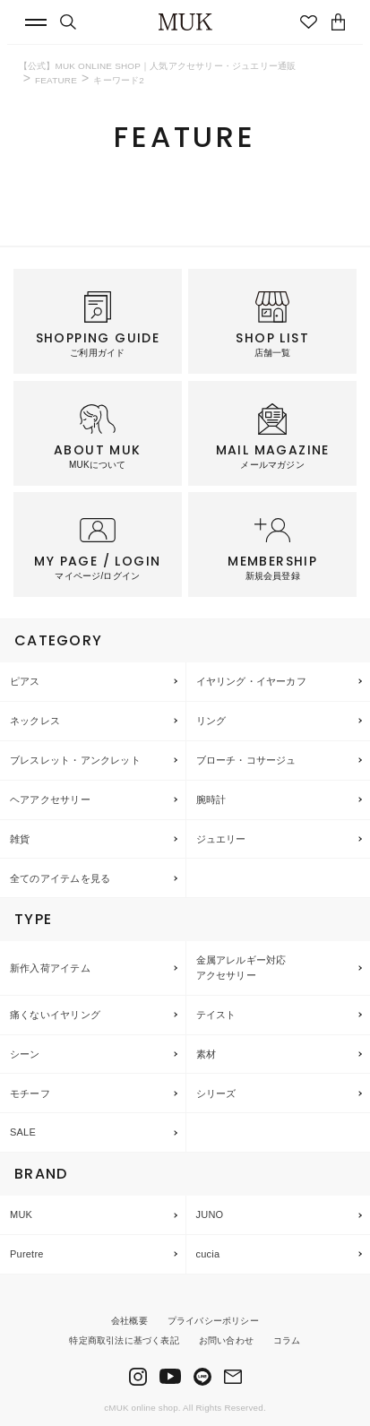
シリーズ (216, 1093)
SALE (23, 1132)
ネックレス (35, 720)
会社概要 (129, 1321)
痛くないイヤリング (55, 1014)
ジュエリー (221, 839)
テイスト (216, 1014)
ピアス (25, 681)
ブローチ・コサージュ (246, 760)
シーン (25, 1054)
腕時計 (211, 799)
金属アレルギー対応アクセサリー (241, 968)
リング (211, 720)
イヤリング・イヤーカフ (251, 681)
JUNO (210, 1214)
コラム (287, 1340)
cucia (208, 1254)
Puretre (27, 1254)
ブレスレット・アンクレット (75, 760)
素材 (206, 1054)
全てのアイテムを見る (60, 878)
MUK (21, 1214)
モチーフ (30, 1093)
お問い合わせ (226, 1340)
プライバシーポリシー (213, 1321)
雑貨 (20, 839)
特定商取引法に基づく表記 (123, 1340)
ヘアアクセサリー (50, 799)
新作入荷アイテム (50, 968)
